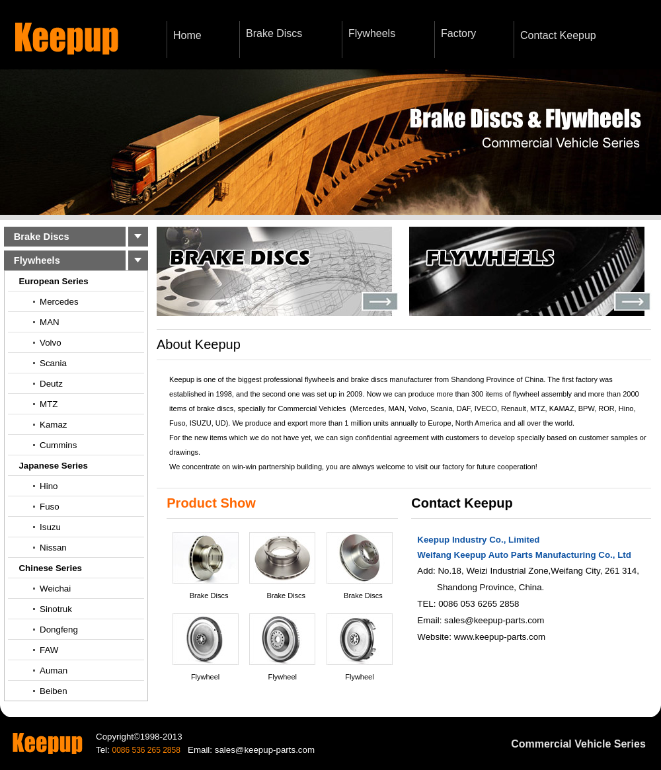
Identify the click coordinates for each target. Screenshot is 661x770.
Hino (49, 486)
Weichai (55, 589)
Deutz (51, 384)
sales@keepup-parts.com (494, 620)
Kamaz (53, 425)
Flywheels (371, 33)
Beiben (53, 691)
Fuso (49, 507)
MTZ (49, 404)
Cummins (58, 445)
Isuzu (50, 527)
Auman (53, 670)
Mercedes (59, 302)
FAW (49, 650)
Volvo (50, 343)
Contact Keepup (558, 35)
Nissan (53, 548)
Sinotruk (56, 609)
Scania (53, 363)
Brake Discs (274, 33)
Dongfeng (59, 630)
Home (187, 35)
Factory (458, 33)
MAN (49, 322)
